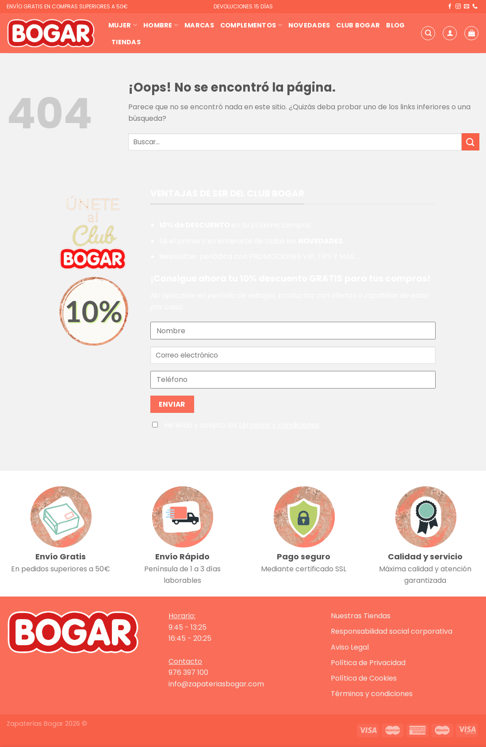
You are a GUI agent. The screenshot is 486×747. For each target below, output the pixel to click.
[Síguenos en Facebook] (449, 7)
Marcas (199, 25)
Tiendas (126, 42)
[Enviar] (470, 141)
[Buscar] (428, 33)
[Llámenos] (475, 7)
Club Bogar (358, 25)
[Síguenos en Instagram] (458, 7)
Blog (395, 25)
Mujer (122, 25)
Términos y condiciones (372, 694)
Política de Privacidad (368, 663)
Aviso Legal (350, 647)
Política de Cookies (364, 678)
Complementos (251, 25)
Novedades (309, 25)
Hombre (160, 25)
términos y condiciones (279, 425)
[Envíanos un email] (466, 7)
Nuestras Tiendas (360, 616)
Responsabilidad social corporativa (391, 631)
